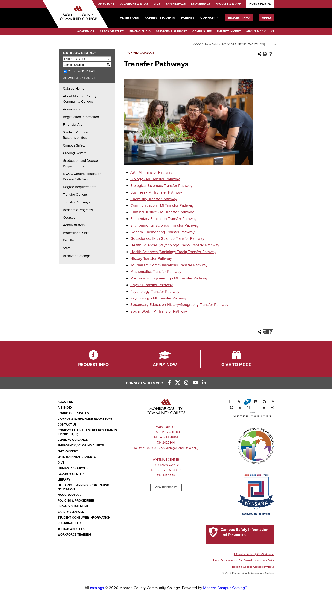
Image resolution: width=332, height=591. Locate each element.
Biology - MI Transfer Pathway (155, 179)
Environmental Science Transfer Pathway (164, 225)
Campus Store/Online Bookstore (85, 419)
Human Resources (73, 468)
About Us (65, 402)
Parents (187, 18)
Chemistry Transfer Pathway (153, 199)
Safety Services (71, 512)
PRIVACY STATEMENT (73, 506)
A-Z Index (65, 407)
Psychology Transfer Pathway (154, 291)
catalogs (97, 587)
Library (64, 479)
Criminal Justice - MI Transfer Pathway (162, 212)
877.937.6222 (155, 448)
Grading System (75, 153)
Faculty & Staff (228, 4)
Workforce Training (74, 534)
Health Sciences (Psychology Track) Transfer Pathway (174, 245)
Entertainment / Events (77, 457)
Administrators (74, 225)
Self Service (200, 4)
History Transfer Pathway (151, 258)
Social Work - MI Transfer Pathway (158, 311)
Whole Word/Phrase (82, 71)
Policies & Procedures (76, 500)
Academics (85, 31)
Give (157, 4)
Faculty (68, 240)
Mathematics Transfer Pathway (155, 271)
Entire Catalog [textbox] (75, 59)
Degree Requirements (79, 187)
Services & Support (171, 31)
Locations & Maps (134, 4)
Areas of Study (112, 31)
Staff (66, 248)
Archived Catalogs (76, 256)
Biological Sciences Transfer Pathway (161, 185)
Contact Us (67, 424)
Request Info (239, 18)
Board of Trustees (73, 413)
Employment (68, 451)
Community (209, 18)
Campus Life (202, 31)
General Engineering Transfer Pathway (162, 232)
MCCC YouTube (69, 495)
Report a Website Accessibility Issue (253, 566)
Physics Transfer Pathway (151, 285)
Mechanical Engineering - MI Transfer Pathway (169, 278)
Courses (69, 217)
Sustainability (70, 523)
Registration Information (81, 117)
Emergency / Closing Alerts (81, 445)
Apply (266, 18)
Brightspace (176, 4)
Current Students (160, 18)
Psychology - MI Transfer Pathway (158, 298)
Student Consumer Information (84, 517)
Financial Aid (140, 31)
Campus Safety (74, 145)
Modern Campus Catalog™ (225, 587)
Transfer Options (75, 194)
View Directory (166, 487)
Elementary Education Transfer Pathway (163, 218)
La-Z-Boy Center (71, 474)
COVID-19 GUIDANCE (73, 440)
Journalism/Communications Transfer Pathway (168, 265)
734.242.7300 (166, 442)
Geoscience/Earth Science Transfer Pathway (167, 238)
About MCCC (256, 31)
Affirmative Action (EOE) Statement (254, 554)
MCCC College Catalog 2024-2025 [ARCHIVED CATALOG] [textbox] (229, 44)
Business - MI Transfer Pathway (156, 192)
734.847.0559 (166, 475)
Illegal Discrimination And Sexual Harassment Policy (243, 560)
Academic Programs (78, 210)
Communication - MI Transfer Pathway (162, 205)
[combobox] (234, 44)
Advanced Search (79, 78)
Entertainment (229, 31)
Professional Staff (76, 233)
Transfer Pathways (76, 202)
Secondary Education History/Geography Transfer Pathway (179, 304)
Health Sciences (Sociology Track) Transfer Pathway (173, 251)
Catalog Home (73, 88)
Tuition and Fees (71, 529)
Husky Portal (260, 4)
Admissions (129, 18)
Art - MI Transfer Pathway (151, 172)
